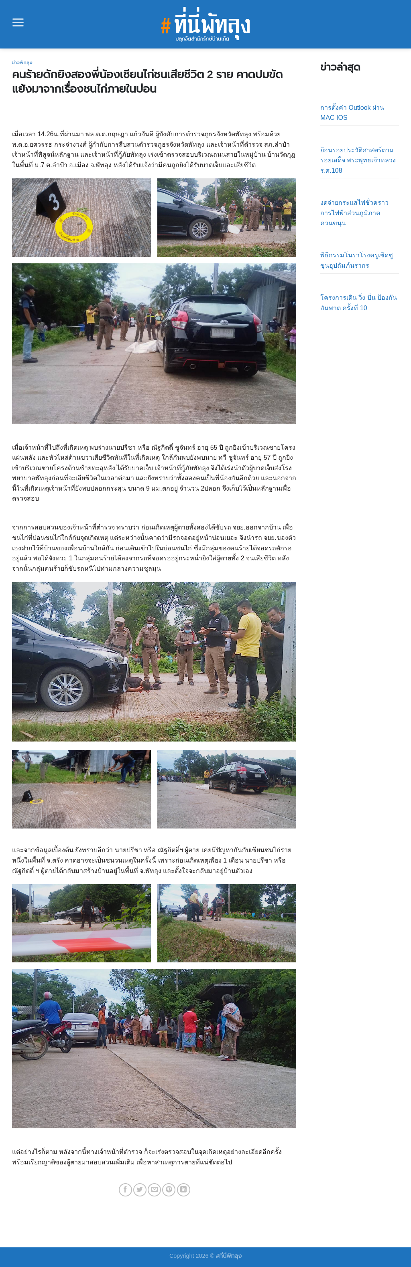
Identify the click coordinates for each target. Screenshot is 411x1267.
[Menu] (18, 22)
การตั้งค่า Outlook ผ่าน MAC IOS (352, 112)
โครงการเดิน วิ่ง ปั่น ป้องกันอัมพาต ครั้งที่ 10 (358, 302)
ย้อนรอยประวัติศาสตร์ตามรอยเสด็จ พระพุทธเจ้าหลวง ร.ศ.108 (358, 160)
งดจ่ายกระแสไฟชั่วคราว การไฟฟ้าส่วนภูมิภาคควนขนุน (354, 212)
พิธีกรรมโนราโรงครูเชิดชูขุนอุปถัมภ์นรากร (356, 260)
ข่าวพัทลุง (22, 62)
